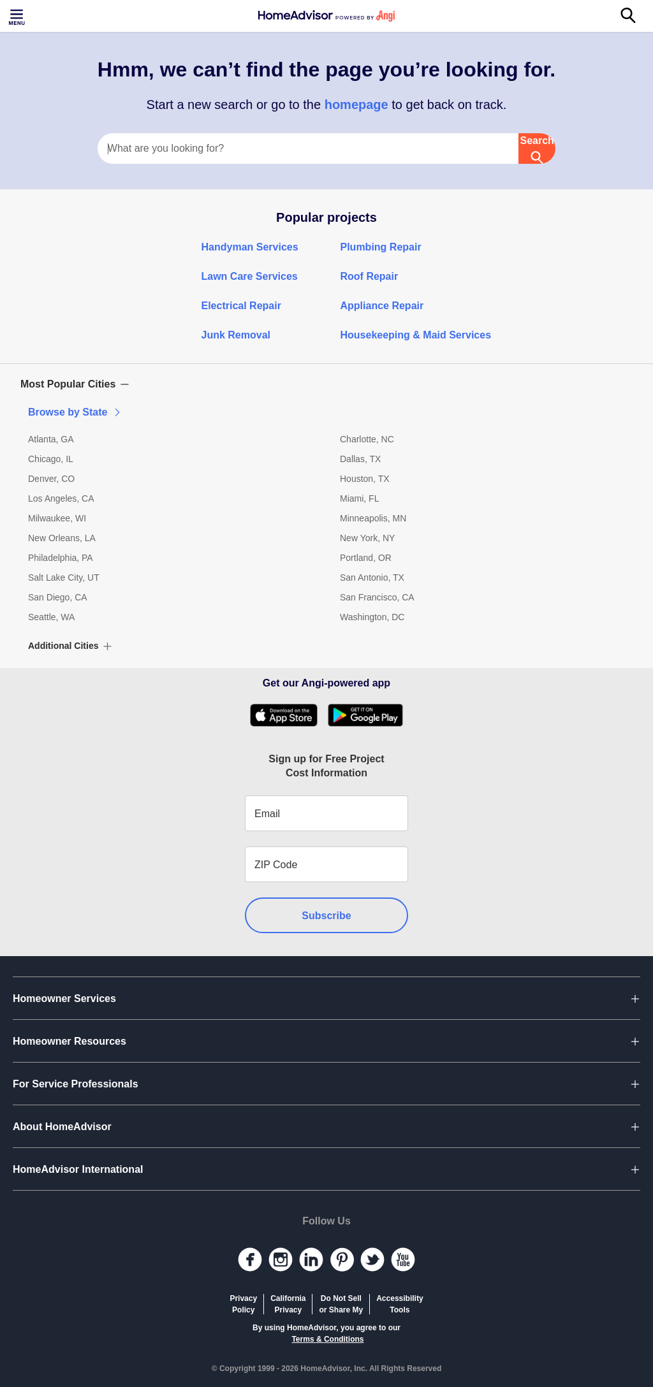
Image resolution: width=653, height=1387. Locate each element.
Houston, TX (365, 479)
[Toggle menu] (18, 16)
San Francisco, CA (377, 597)
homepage (356, 105)
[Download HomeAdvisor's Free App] (288, 715)
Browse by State (75, 412)
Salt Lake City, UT (63, 577)
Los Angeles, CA (61, 498)
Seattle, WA (51, 617)
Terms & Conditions (327, 1339)
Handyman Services (250, 247)
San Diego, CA (57, 597)
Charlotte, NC (367, 439)
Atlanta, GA (51, 439)
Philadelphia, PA (60, 558)
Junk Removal (236, 335)
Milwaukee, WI (57, 518)
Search (537, 149)
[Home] (326, 16)
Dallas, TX (360, 459)
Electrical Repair (241, 305)
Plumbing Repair (381, 247)
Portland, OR (366, 558)
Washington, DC (372, 617)
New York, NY (367, 538)
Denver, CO (51, 479)
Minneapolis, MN (373, 518)
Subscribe (326, 915)
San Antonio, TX (372, 577)
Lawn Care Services (250, 276)
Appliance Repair (382, 305)
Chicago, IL (50, 459)
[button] (326, 384)
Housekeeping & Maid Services (416, 335)
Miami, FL (359, 498)
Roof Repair (370, 276)
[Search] (635, 15)
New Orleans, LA (62, 538)
